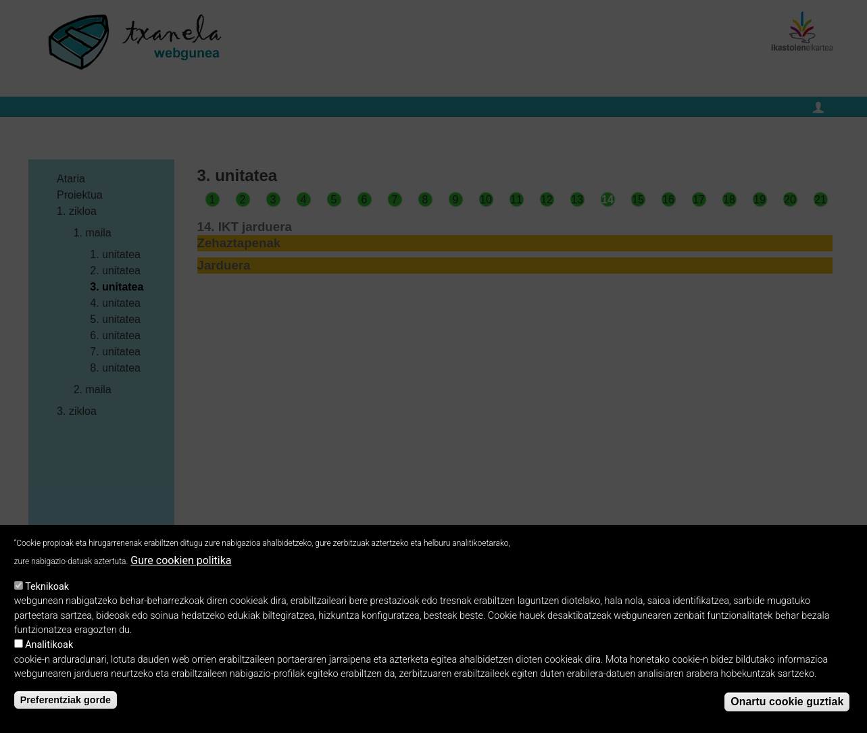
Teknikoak (47, 590)
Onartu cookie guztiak (786, 705)
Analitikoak (49, 649)
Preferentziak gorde (65, 704)
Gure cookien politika (180, 564)
